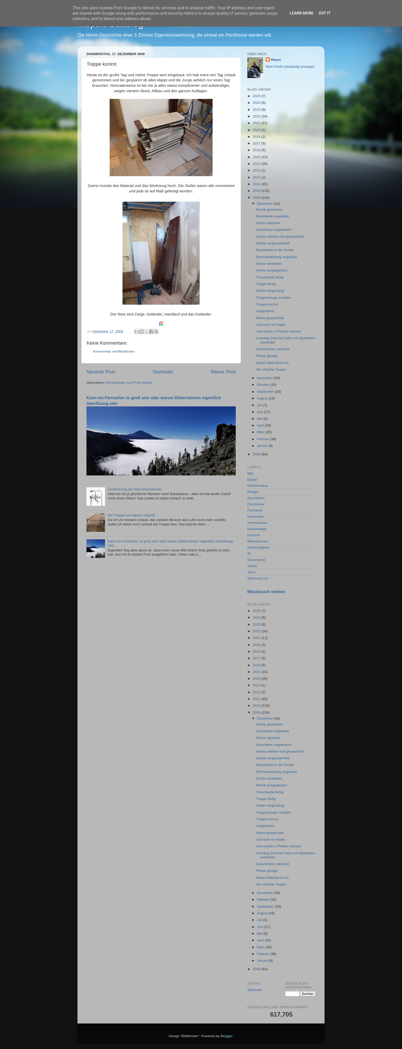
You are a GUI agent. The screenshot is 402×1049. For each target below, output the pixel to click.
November (265, 378)
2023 (257, 110)
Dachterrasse (257, 486)
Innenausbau (257, 523)
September (266, 392)
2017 (257, 143)
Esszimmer (256, 504)
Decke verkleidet (269, 264)
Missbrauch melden (266, 592)
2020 (257, 130)
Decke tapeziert (268, 223)
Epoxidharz (256, 498)
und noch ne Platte (270, 325)
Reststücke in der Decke (275, 250)
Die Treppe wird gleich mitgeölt (131, 515)
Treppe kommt (267, 304)
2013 (257, 170)
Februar (263, 439)
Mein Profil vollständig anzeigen (290, 67)
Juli (260, 405)
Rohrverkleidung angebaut (276, 257)
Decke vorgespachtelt (273, 243)
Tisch (251, 572)
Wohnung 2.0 (257, 578)
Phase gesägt (266, 356)
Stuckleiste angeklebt (272, 216)
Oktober (263, 385)
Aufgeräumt (265, 311)
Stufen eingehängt (270, 291)
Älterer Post (223, 371)
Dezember (265, 204)
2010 (257, 191)
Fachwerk (255, 510)
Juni (260, 412)
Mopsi (276, 60)
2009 (257, 198)
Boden (252, 480)
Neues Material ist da (272, 363)
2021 (257, 123)
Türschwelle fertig (269, 277)
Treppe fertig (266, 284)
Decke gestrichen (269, 209)
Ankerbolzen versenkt (273, 349)
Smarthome (256, 560)
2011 (257, 184)
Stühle (252, 566)
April (261, 425)
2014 (257, 164)
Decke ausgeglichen (271, 270)
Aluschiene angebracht (273, 230)
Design (252, 492)
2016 (257, 150)
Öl (249, 554)
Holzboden (255, 516)
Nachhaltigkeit (258, 547)
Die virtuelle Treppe (271, 369)
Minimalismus (257, 541)
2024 (257, 103)
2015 (257, 157)
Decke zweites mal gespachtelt (280, 236)
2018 (257, 137)
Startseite (162, 371)
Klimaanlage (256, 529)
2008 (257, 454)
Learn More (301, 13)
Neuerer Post (100, 371)
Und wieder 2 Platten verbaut (278, 331)
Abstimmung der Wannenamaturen (134, 489)
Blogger (226, 1036)
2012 (257, 177)
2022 (257, 116)
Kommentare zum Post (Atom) (128, 383)
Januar (262, 446)
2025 (257, 96)
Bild (250, 473)
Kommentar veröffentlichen (114, 351)
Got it (324, 13)
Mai (260, 419)
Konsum (253, 535)
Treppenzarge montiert (273, 298)
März (261, 432)
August (263, 398)
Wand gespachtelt (270, 318)
